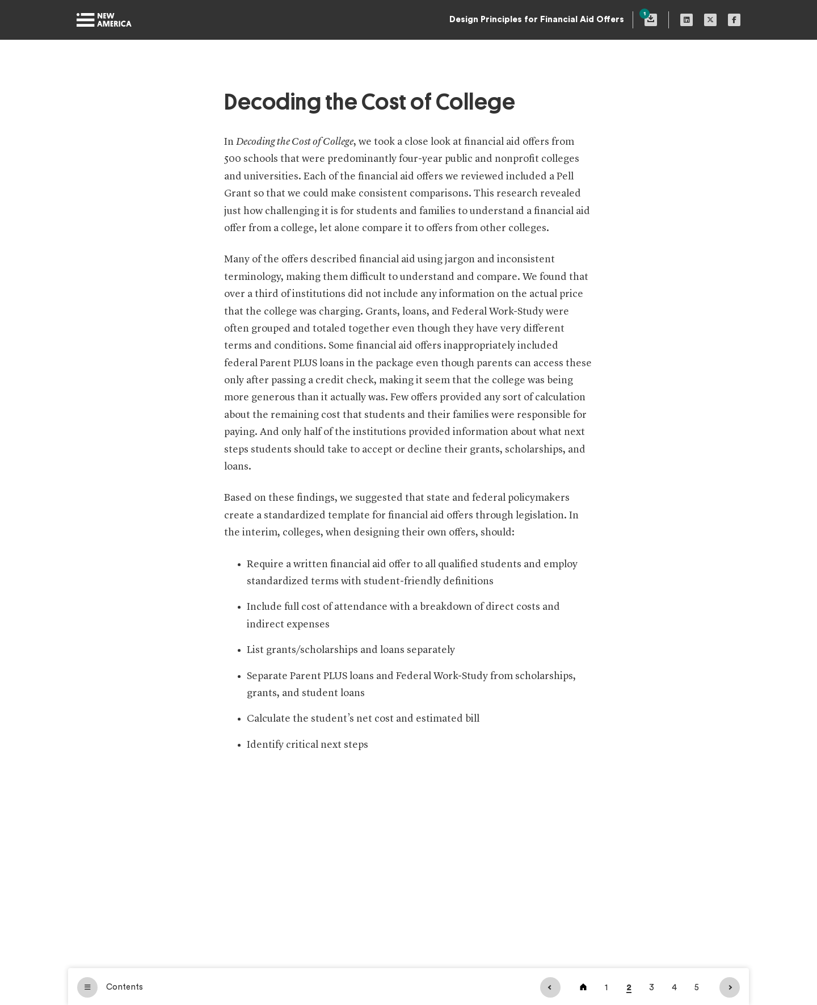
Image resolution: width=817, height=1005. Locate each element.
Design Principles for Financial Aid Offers (536, 19)
